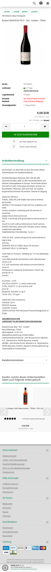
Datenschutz (8, 472)
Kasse (5, 512)
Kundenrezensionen (13, 360)
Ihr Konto (7, 508)
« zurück (15, 12)
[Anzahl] (25, 126)
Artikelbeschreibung (13, 160)
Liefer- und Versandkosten (15, 460)
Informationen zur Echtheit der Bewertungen (24, 569)
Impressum (8, 492)
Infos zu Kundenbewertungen (16, 468)
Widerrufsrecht (9, 456)
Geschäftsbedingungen (13, 464)
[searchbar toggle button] (34, 3)
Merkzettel (7, 504)
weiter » (25, 12)
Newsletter (7, 536)
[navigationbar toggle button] (47, 3)
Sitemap (6, 516)
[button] (6, 126)
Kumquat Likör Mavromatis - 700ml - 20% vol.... (25, 408)
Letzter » (35, 12)
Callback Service (10, 484)
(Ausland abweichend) (31, 91)
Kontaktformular (10, 488)
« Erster (6, 12)
